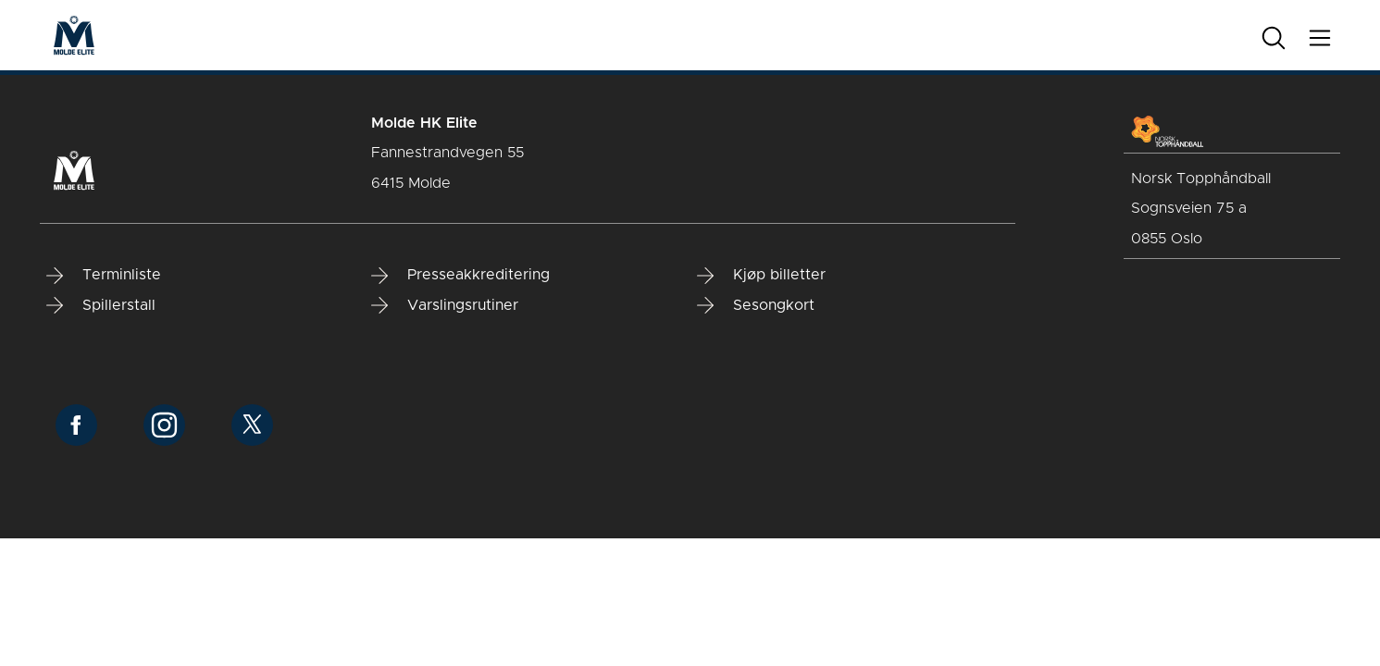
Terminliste (103, 275)
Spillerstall (100, 305)
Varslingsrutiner (444, 305)
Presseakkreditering (460, 275)
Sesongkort (755, 305)
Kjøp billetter (761, 275)
